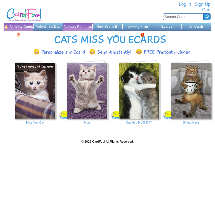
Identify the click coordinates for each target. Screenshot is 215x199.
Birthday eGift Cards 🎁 (137, 28)
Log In (185, 4)
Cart (206, 9)
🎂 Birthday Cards (18, 28)
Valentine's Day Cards (48, 27)
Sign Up (203, 4)
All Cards (196, 26)
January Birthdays (78, 27)
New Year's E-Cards (107, 27)
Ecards (167, 26)
